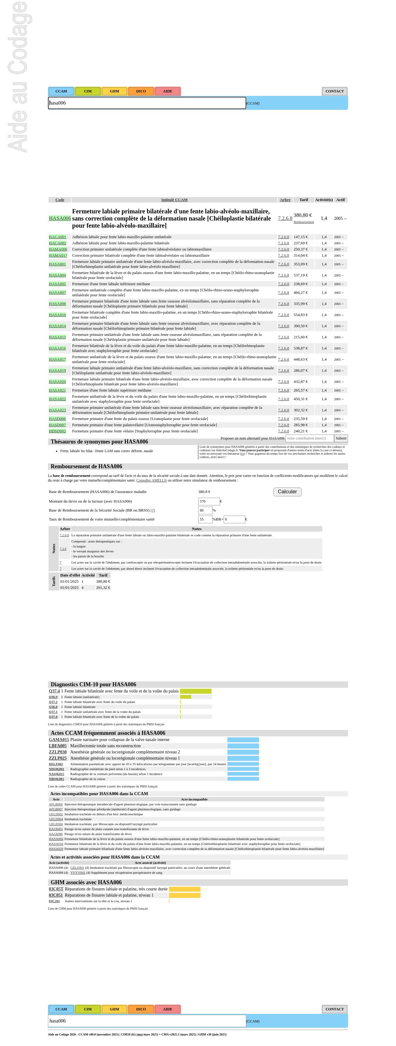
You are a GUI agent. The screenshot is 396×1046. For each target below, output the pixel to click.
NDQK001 (56, 769)
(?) (153, 510)
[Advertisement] (198, 43)
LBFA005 (58, 746)
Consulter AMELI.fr (151, 480)
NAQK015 (56, 774)
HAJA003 (56, 829)
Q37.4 (54, 691)
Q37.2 (53, 702)
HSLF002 (56, 764)
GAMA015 (59, 739)
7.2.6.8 (285, 218)
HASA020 (56, 849)
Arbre (285, 199)
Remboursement (304, 222)
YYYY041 (78, 872)
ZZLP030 (58, 752)
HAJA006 (56, 834)
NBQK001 (56, 779)
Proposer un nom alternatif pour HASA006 (253, 438)
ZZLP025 (58, 758)
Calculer (287, 492)
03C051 (56, 895)
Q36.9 (53, 697)
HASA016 (56, 844)
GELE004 (56, 824)
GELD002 (56, 814)
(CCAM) (253, 103)
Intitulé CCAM (174, 199)
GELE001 (77, 867)
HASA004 (56, 839)
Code (59, 199)
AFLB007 (56, 809)
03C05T (56, 889)
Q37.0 (53, 716)
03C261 (54, 901)
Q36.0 (53, 707)
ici (242, 453)
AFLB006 (56, 804)
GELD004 (56, 819)
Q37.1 (53, 712)
